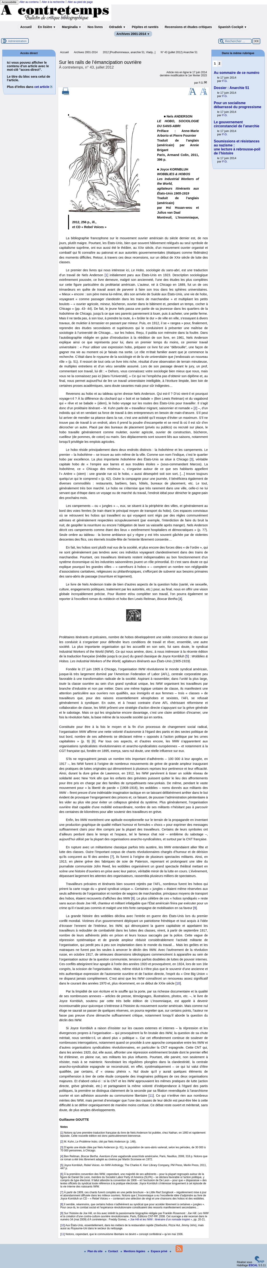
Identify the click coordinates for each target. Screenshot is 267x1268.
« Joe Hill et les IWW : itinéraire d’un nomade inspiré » (160, 1219)
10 (178, 983)
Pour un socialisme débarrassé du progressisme (237, 105)
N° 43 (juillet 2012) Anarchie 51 (179, 52)
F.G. (201, 82)
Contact (112, 1251)
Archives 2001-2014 (133, 34)
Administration (17, 41)
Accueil (26, 27)
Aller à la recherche (53, 2)
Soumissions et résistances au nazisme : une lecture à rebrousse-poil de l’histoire (237, 147)
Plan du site (93, 1251)
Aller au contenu (29, 2)
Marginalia (71, 27)
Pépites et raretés (145, 27)
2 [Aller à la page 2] (219, 63)
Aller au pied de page (80, 2)
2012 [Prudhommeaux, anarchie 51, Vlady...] (129, 52)
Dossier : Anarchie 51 (231, 88)
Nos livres (95, 27)
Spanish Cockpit (232, 27)
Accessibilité (9, 2)
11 (151, 1095)
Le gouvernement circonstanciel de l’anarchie (236, 124)
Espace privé (158, 1251)
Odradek (117, 27)
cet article (41, 87)
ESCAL (253, 1265)
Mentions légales (133, 1251)
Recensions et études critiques (188, 27)
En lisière (47, 27)
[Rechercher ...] (235, 41)
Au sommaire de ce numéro (236, 73)
